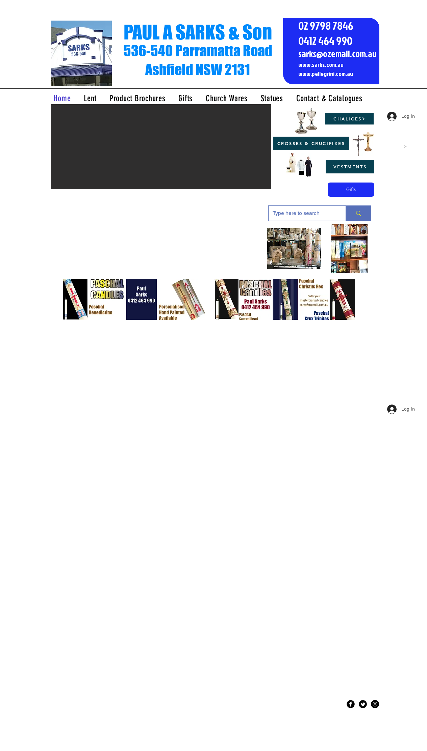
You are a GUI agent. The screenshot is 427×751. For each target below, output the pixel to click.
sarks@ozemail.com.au (337, 53)
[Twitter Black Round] (363, 704)
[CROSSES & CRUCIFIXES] (311, 143)
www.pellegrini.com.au (325, 73)
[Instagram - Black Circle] (375, 704)
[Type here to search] (302, 213)
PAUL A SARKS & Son (198, 32)
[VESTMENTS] (350, 166)
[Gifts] (351, 190)
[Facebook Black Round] (351, 704)
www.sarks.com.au (321, 64)
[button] (161, 146)
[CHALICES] (349, 118)
